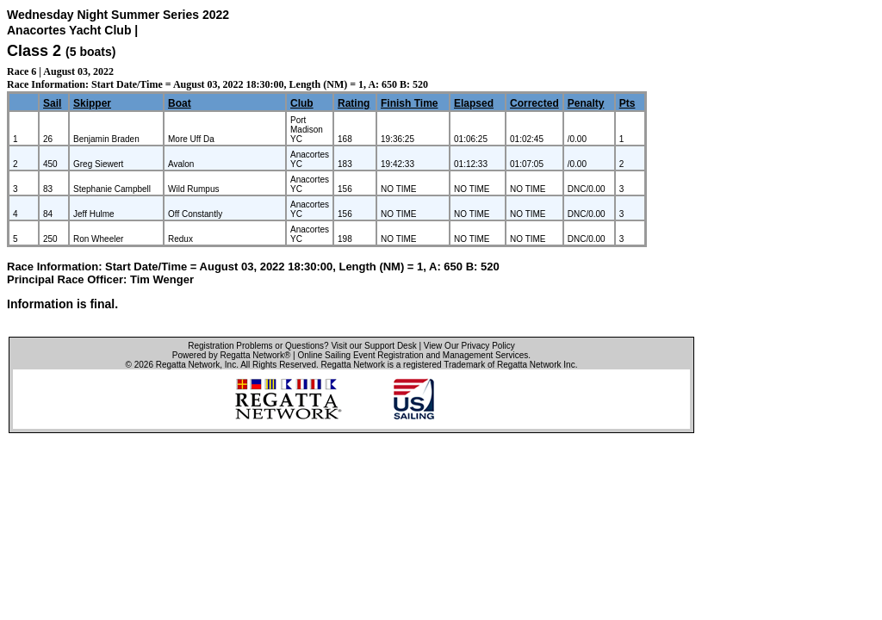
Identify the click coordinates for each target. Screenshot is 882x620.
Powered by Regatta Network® (231, 355)
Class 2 (34, 50)
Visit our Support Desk (373, 345)
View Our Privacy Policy (469, 345)
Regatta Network (188, 364)
